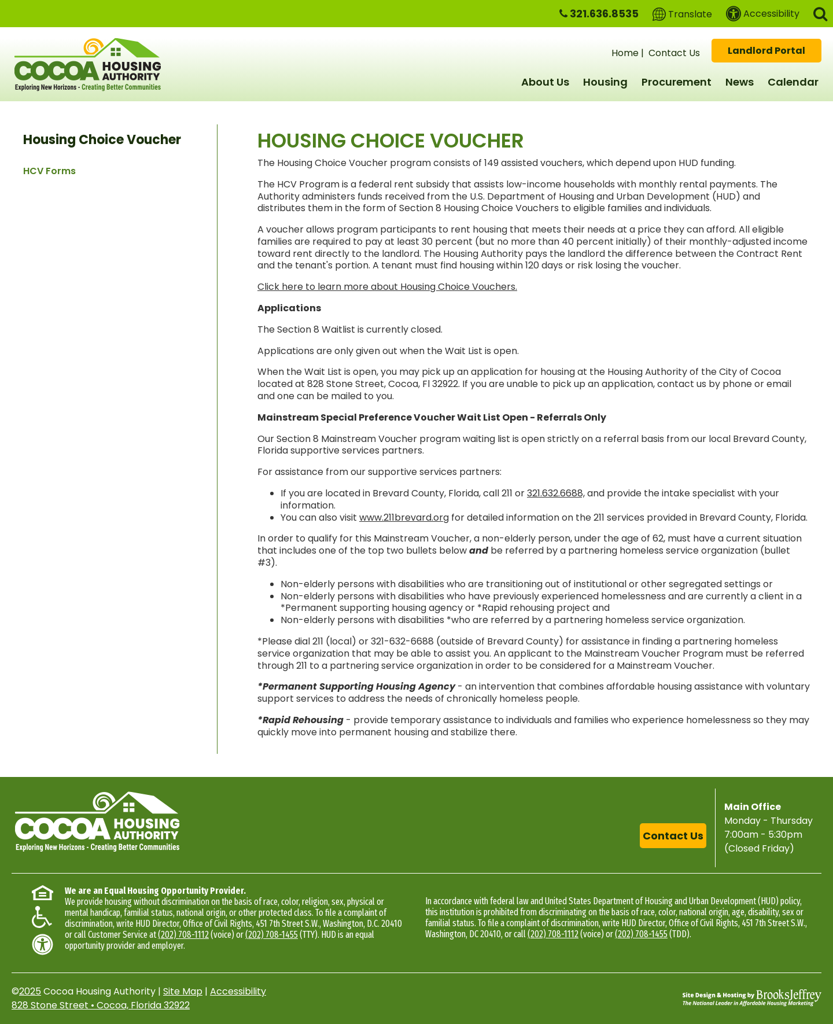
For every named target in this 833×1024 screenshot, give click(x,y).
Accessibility (238, 991)
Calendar (793, 82)
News (739, 82)
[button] (820, 13)
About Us (545, 82)
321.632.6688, (556, 493)
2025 (30, 991)
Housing (605, 82)
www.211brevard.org (404, 517)
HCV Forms (49, 171)
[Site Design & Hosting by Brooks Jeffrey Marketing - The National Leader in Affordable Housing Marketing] (752, 998)
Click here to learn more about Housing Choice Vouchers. (387, 286)
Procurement (677, 82)
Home (625, 53)
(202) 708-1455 (271, 934)
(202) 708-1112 (183, 934)
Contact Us (674, 53)
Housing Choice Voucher (102, 140)
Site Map (182, 991)
